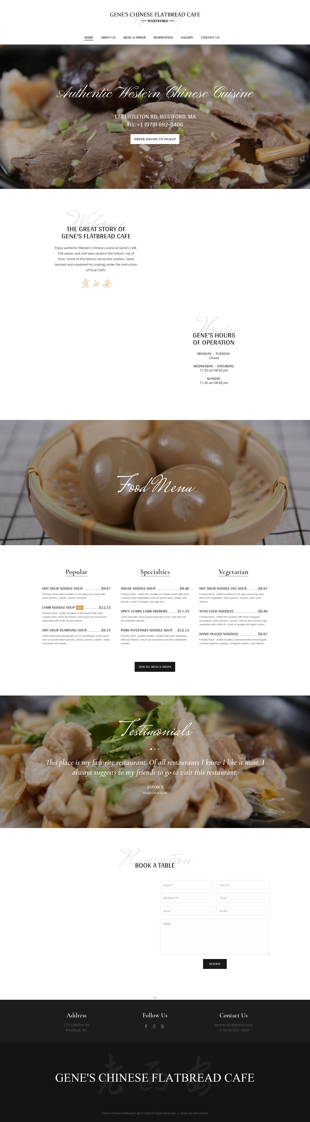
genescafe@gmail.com (233, 1024)
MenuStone (200, 1113)
